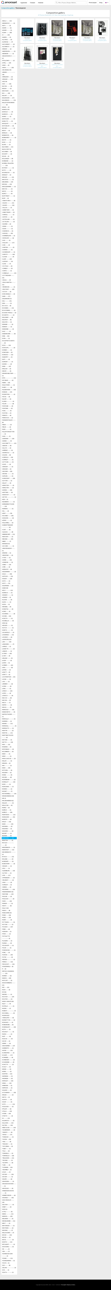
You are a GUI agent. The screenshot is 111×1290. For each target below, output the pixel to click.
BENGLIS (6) (7, 133)
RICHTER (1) (7, 999)
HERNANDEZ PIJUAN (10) (8, 505)
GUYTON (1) (7, 480)
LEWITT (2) (6, 674)
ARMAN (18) (8, 73)
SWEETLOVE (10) (9, 1127)
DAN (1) (7, 303)
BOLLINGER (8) (7, 158)
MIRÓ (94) (6, 768)
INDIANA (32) (7, 539)
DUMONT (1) (7, 361)
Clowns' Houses (27, 64)
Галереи (32, 2)
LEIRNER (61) (7, 665)
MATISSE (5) (7, 740)
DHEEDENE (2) (8, 329)
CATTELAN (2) (8, 221)
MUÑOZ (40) (7, 812)
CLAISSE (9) (8, 256)
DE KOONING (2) (8, 310)
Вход (100, 2)
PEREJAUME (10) (6, 912)
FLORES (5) (8, 401)
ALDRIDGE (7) (7, 42)
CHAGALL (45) (7, 233)
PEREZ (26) (6, 915)
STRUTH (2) (7, 1116)
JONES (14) (6, 564)
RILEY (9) (6, 1003)
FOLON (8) (8, 403)
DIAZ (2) (6, 331)
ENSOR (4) (6, 371)
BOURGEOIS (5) (8, 172)
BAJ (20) (6, 93)
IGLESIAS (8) (7, 532)
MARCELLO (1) (8, 719)
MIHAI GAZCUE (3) (9, 758)
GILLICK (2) (6, 448)
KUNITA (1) (7, 630)
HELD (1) (5, 499)
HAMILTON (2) (8, 487)
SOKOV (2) (7, 1099)
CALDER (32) (8, 205)
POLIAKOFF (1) (8, 945)
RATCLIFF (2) (7, 980)
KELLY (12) (7, 590)
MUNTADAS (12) (8, 814)
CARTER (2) (7, 217)
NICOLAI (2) (8, 844)
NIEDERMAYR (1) (8, 847)
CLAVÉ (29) (7, 259)
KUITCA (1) (8, 627)
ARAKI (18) (8, 67)
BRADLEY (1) (6, 175)
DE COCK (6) (6, 305)
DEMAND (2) (7, 324)
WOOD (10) (7, 1235)
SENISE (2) (6, 1069)
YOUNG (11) (7, 1258)
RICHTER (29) (8, 996)
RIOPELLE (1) (8, 1006)
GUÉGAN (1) (7, 476)
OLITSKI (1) (6, 873)
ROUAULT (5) (8, 1031)
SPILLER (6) (6, 1109)
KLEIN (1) (6, 602)
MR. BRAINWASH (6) (7, 800)
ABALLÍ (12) (7, 21)
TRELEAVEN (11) (8, 1158)
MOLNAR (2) (6, 772)
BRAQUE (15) (8, 177)
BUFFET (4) (7, 193)
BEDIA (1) (6, 130)
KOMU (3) (6, 611)
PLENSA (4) (7, 943)
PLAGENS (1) (7, 940)
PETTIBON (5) (8, 922)
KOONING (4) (8, 613)
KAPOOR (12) (7, 576)
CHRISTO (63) (8, 254)
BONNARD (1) (7, 161)
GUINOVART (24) (8, 478)
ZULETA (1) (8, 1272)
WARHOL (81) (7, 1216)
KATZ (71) (6, 583)
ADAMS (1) (7, 30)
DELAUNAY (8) (7, 317)
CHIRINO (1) (7, 249)
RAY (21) (5, 987)
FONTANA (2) (7, 408)
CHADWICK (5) (7, 231)
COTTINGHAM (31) (8, 276)
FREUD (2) (6, 427)
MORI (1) (6, 784)
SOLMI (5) (7, 1102)
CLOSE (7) (6, 263)
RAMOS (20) (6, 978)
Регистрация (92, 2)
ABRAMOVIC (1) (8, 23)
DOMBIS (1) (7, 350)
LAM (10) (6, 641)
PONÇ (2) (6, 952)
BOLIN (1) (5, 156)
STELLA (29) (7, 1111)
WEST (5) (6, 1223)
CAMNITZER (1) (8, 210)
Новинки (40, 2)
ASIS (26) (6, 84)
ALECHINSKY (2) (8, 44)
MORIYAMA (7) (8, 786)
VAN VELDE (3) (7, 1188)
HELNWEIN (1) (8, 501)
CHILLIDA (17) (8, 242)
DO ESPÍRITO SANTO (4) (8, 342)
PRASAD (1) (8, 959)
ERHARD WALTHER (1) (9, 374)
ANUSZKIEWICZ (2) (8, 57)
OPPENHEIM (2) (8, 877)
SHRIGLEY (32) (7, 1081)
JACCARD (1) (8, 546)
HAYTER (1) (9, 497)
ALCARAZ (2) (7, 39)
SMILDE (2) (7, 1095)
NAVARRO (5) (7, 828)
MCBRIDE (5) (6, 747)
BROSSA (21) (7, 184)
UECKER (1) (7, 1176)
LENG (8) (7, 667)
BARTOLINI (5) (8, 119)
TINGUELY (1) (7, 1144)
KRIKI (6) (4, 623)
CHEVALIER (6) (8, 238)
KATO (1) (6, 581)
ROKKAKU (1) (7, 1022)
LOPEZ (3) (6, 693)
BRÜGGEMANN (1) (9, 186)
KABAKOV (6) (7, 569)
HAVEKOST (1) (8, 494)
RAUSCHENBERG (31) (8, 984)
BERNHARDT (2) (9, 137)
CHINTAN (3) (8, 247)
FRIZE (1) (6, 429)
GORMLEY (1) (7, 459)
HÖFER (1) (7, 520)
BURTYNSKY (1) (8, 196)
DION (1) (6, 338)
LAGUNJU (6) (7, 637)
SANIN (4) (6, 1043)
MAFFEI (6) (7, 705)
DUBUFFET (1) (7, 357)
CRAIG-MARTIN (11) (8, 283)
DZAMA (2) (7, 364)
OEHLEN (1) (7, 866)
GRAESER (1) (7, 466)
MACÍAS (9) (6, 700)
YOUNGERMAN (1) (8, 1260)
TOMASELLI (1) (7, 1153)
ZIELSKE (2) (9, 1267)
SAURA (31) (7, 1050)
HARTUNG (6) (7, 492)
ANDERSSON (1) (8, 51)
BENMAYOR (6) (7, 135)
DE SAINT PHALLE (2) (9, 312)
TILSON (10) (6, 1139)
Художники (23, 2)
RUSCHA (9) (7, 1038)
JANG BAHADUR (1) (8, 549)
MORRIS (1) (7, 789)
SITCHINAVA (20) (9, 1092)
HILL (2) (5, 511)
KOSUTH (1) (7, 618)
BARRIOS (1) (7, 114)
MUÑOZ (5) (6, 810)
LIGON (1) (6, 679)
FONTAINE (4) (7, 406)
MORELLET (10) (8, 782)
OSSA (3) (7, 882)
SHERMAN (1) (7, 1076)
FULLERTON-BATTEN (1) (8, 433)
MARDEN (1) (7, 721)
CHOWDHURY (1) (8, 252)
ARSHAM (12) (7, 79)
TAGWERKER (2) (8, 1130)
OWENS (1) (6, 887)
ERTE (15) (9, 378)
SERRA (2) (6, 1071)
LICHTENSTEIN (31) (8, 677)
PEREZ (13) (6, 917)
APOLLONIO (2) (8, 60)
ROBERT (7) (9, 1010)
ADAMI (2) (6, 28)
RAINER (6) (6, 975)
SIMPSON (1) (7, 1088)
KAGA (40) (7, 574)
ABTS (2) (6, 25)
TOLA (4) (6, 1151)
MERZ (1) (6, 754)
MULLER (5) (8, 803)
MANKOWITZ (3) (8, 712)
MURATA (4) (6, 819)
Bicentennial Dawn (57, 39)
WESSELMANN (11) (8, 1221)
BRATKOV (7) (8, 179)
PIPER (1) (6, 934)
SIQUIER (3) (7, 1090)
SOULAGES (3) (7, 1106)
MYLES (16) (6, 821)
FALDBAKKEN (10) (9, 389)
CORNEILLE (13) (9, 273)
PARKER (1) (7, 903)
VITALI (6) (7, 1211)
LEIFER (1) (6, 663)
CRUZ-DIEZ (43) (8, 289)
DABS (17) (6, 296)
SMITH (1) (6, 1097)
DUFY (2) (6, 359)
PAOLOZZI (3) (8, 898)
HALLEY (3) (6, 483)
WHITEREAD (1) (8, 1225)
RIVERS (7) (6, 1008)
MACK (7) (6, 702)
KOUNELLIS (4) (8, 620)
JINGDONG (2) (7, 555)
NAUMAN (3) (7, 826)
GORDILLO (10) (7, 457)
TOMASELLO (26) (8, 1155)
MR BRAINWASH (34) (8, 796)
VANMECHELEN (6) (8, 1195)
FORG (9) (6, 410)
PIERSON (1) (6, 931)
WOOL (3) (8, 1239)
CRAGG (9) (6, 280)
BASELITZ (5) (7, 121)
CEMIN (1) (7, 226)
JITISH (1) (6, 557)
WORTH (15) (7, 1242)
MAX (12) (6, 744)
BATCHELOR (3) (8, 126)
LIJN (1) (6, 681)
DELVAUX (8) (6, 319)
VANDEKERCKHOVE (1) (8, 1192)
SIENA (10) (6, 1083)
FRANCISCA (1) (7, 417)
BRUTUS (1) (7, 189)
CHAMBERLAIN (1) (8, 235)
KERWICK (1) (7, 592)
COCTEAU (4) (7, 266)
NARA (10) (7, 824)
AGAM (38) (7, 32)
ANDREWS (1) (8, 53)
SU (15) (6, 1118)
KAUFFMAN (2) (7, 585)
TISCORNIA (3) (7, 1146)
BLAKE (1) (6, 144)
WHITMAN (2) (7, 1228)
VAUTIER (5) (8, 1204)
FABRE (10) (6, 382)
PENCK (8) (6, 910)
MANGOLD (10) (8, 709)
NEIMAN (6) (7, 835)
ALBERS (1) (6, 37)
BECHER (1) (8, 128)
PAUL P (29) (5, 908)
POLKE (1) (6, 947)
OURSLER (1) (7, 884)
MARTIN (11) (7, 733)
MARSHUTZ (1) (8, 728)
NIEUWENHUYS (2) (9, 853)
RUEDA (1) (7, 1034)
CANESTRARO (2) (8, 212)
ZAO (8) (6, 1265)
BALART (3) (7, 95)
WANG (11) (7, 1214)
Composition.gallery (8, 8)
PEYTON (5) (7, 924)
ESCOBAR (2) (7, 380)
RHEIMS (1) (7, 994)
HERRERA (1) (7, 508)
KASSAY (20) (7, 578)
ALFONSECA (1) (8, 46)
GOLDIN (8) (6, 455)
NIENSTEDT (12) (8, 849)
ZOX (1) (5, 1270)
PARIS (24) (7, 901)
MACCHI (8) (7, 698)
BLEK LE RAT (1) (6, 149)
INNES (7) (6, 541)
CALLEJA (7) (7, 207)
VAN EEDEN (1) (8, 1181)
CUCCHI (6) (6, 291)
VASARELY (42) (8, 1197)
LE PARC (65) (7, 653)
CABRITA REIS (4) (8, 200)
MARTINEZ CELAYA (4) (7, 736)
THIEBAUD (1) (8, 1137)
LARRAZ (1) (6, 646)
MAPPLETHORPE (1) (8, 715)
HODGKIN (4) (8, 518)
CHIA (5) (6, 240)
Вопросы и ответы (71, 1284)
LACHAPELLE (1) (8, 632)
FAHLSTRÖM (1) (8, 385)
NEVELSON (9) (8, 838)
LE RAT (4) (6, 656)
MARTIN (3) (7, 730)
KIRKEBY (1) (6, 597)
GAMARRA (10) (8, 438)
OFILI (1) (6, 868)
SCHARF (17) (7, 1055)
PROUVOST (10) (8, 964)
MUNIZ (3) (6, 807)
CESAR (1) (7, 228)
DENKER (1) (7, 326)
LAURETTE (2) (8, 649)
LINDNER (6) (7, 684)
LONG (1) (6, 688)
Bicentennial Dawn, (87, 39)
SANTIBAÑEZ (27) (8, 1045)
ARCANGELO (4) (6, 70)
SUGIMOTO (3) (8, 1120)
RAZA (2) (6, 989)
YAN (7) (6, 1251)
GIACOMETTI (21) (9, 443)
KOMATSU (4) (7, 609)
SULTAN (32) (7, 1125)
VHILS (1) (4, 1209)
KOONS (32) (6, 616)
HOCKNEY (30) (7, 515)
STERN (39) (6, 1113)
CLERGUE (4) (7, 261)
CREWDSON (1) (8, 287)
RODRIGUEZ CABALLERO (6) (8, 1016)
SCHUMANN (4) (8, 1062)
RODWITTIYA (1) (8, 1020)
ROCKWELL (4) (8, 1013)
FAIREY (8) (7, 387)
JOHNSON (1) (7, 562)
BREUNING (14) (7, 182)
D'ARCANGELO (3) (8, 294)
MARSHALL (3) (9, 726)
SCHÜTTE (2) (8, 1064)
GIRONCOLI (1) (8, 452)
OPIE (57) (6, 875)
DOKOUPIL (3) (8, 347)
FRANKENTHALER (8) (9, 421)
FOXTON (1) (6, 413)
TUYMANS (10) (7, 1167)
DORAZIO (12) (7, 354)
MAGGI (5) (6, 707)
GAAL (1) (6, 436)
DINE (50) (5, 336)
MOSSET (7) (7, 791)
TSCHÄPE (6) (7, 1162)
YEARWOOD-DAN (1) (7, 1255)
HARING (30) (7, 490)
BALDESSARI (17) (8, 98)
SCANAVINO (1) (8, 1052)
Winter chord (42, 39)
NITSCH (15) (8, 856)
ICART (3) (6, 529)
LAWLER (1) (7, 651)
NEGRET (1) (7, 833)
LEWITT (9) (6, 672)
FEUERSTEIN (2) (8, 394)
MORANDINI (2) (8, 779)
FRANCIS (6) (6, 415)
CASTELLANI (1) (8, 219)
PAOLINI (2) (7, 896)
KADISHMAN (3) (9, 571)
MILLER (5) (7, 761)
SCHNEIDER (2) (8, 1059)
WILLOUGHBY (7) (8, 1232)
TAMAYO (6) (7, 1132)
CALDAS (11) (8, 203)
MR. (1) (4, 798)
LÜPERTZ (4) (7, 695)
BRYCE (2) (7, 191)
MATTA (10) (7, 742)
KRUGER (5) (7, 625)
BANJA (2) (5, 107)
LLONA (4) (6, 686)
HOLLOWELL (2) (7, 522)
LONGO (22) (7, 691)
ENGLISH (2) (6, 368)
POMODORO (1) (8, 950)
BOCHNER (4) (7, 151)
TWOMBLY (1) (7, 1169)
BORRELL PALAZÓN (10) (7, 164)
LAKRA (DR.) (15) (6, 639)
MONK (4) (7, 775)
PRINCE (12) (7, 962)
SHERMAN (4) (7, 1078)
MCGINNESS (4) (7, 751)
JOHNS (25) (7, 560)
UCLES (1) (6, 1172)
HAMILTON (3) (8, 485)
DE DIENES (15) (8, 308)
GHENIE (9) (7, 441)
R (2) (4, 969)
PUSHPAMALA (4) (7, 966)
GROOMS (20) (7, 471)
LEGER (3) (7, 660)
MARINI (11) (7, 723)
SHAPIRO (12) (7, 1074)
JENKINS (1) (6, 553)
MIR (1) (7, 765)
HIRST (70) (7, 513)
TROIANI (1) (7, 1160)
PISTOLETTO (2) (6, 937)
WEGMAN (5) (7, 1218)
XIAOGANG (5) (8, 1246)
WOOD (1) (6, 1237)
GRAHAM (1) (6, 469)
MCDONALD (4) (8, 749)
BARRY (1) (6, 116)
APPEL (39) (6, 63)
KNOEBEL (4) (6, 606)
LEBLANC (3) (7, 658)
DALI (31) (7, 301)
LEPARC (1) (6, 670)
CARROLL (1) (8, 214)
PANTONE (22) (7, 894)
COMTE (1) (7, 270)
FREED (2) (7, 424)
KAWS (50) (5, 588)
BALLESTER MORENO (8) (8, 103)
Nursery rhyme (102, 39)
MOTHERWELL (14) (9, 793)
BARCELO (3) (7, 112)
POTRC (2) (7, 957)
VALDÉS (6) (7, 1179)
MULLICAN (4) (7, 805)
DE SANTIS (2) (8, 315)
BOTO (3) (6, 170)
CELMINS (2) (6, 224)
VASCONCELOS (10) (8, 1201)
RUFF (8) (6, 1036)
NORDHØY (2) (7, 861)
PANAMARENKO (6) (7, 891)
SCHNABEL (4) (7, 1057)
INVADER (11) (6, 543)
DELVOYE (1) (7, 322)
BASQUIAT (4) (9, 123)
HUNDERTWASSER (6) (7, 526)
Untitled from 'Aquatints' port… (42, 65)
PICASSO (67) (7, 927)
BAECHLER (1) (8, 91)
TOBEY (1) (6, 1148)
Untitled (72, 39)
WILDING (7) (7, 1230)
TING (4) (6, 1141)
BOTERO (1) (8, 168)
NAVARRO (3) (7, 831)
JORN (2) (6, 567)
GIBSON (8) (6, 445)
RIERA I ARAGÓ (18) (8, 1001)
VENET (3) (6, 1207)
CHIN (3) (6, 245)
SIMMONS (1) (7, 1085)
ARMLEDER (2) (7, 77)
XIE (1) (6, 1249)
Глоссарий (63, 1284)
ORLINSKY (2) (8, 880)
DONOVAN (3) (7, 352)
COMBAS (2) (7, 268)
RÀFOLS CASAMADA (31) (8, 972)
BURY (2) (5, 198)
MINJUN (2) (6, 763)
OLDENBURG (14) (8, 870)
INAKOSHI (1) (7, 536)
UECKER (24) (8, 1174)
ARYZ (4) (4, 81)
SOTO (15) (8, 1104)
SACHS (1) (6, 1041)
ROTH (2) (6, 1029)
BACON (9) (7, 86)
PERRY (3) (7, 920)
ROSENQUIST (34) (9, 1027)
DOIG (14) (6, 345)
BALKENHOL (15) (9, 100)
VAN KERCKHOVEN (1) (9, 1185)
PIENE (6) (6, 929)
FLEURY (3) (6, 399)
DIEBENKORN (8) (9, 333)
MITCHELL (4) (7, 770)
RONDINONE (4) (7, 1024)
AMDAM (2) (6, 49)
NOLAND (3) (7, 859)
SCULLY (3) (6, 1066)
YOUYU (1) (5, 1263)
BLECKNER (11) (7, 147)
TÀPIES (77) (7, 1134)
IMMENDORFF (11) (8, 534)
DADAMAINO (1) (7, 298)
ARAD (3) (5, 65)
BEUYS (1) (6, 140)
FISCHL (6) (6, 396)
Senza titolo (27, 39)
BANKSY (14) (5, 109)
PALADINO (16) (8, 889)
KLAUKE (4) (7, 599)
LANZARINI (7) (8, 644)
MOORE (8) (7, 777)
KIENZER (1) (7, 595)
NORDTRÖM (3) (8, 863)
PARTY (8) (7, 905)
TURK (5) (6, 1165)
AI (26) (6, 35)
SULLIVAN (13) (7, 1123)
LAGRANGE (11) (8, 634)
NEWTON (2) (7, 840)
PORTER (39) (7, 955)
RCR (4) (4, 992)
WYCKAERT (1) (8, 1244)
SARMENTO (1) (8, 1048)
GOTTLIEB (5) (8, 462)
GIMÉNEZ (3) (7, 450)
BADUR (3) (6, 88)
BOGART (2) (7, 154)
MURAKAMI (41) (8, 817)
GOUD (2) (6, 464)
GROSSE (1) (7, 473)
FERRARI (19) (7, 392)
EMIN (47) (6, 366)
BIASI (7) (6, 142)
